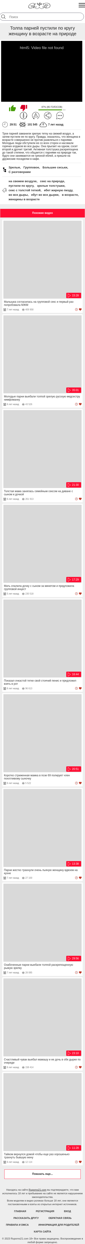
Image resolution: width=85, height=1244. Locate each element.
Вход (67, 1211)
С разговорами (20, 172)
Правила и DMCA (17, 1224)
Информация (23, 115)
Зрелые (14, 167)
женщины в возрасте (24, 199)
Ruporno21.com (37, 1189)
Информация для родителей (58, 1224)
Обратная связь (59, 1218)
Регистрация (45, 1211)
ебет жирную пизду (58, 190)
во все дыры (18, 194)
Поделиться (47, 115)
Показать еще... (42, 1174)
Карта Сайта (42, 1231)
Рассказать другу (26, 1218)
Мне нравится (12, 108)
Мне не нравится (23, 108)
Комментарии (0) (60, 115)
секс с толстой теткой (24, 190)
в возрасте (70, 194)
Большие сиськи (54, 167)
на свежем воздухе (23, 181)
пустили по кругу (21, 185)
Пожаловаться (35, 115)
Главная (20, 1211)
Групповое (31, 167)
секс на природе (52, 181)
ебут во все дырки (45, 194)
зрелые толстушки (50, 185)
